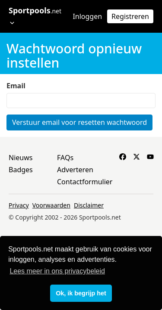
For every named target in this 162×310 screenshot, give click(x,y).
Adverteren (75, 169)
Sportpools (35, 15)
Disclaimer (89, 205)
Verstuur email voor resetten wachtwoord (79, 122)
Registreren (130, 16)
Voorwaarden (51, 205)
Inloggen (87, 16)
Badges (21, 169)
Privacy (19, 205)
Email (15, 85)
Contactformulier (84, 181)
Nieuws (20, 157)
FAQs (65, 157)
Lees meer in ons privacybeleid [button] (57, 271)
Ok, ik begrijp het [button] (81, 293)
